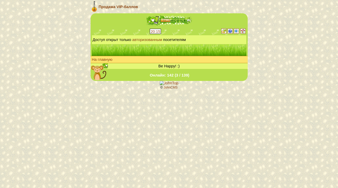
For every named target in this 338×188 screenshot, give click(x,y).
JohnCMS (171, 87)
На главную (102, 59)
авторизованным (147, 40)
